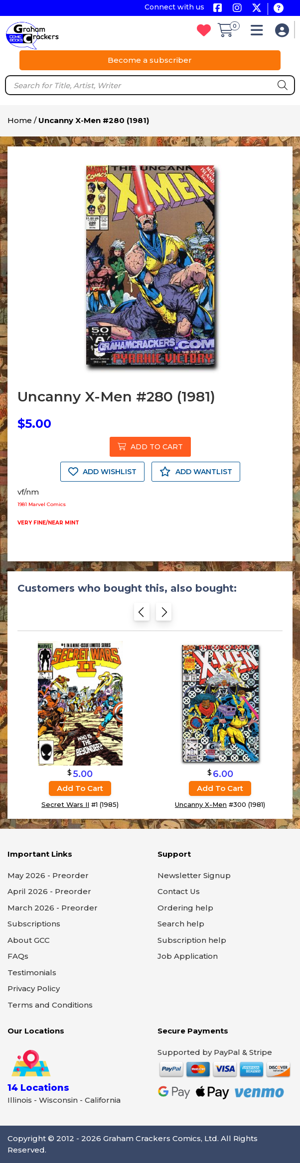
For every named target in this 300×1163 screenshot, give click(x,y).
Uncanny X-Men (201, 804)
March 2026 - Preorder (52, 907)
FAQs (17, 956)
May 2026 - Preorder (48, 875)
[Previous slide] (142, 615)
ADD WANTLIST (195, 472)
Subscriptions (33, 923)
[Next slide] (163, 615)
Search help (180, 923)
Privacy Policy (33, 988)
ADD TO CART (150, 446)
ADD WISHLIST (102, 472)
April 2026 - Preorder (49, 891)
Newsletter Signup (194, 875)
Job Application (187, 956)
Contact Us (178, 891)
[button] (259, 32)
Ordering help (185, 907)
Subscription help (191, 940)
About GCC (28, 940)
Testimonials (31, 972)
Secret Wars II (65, 804)
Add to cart (80, 788)
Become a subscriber (150, 60)
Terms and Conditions (50, 1005)
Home (19, 120)
